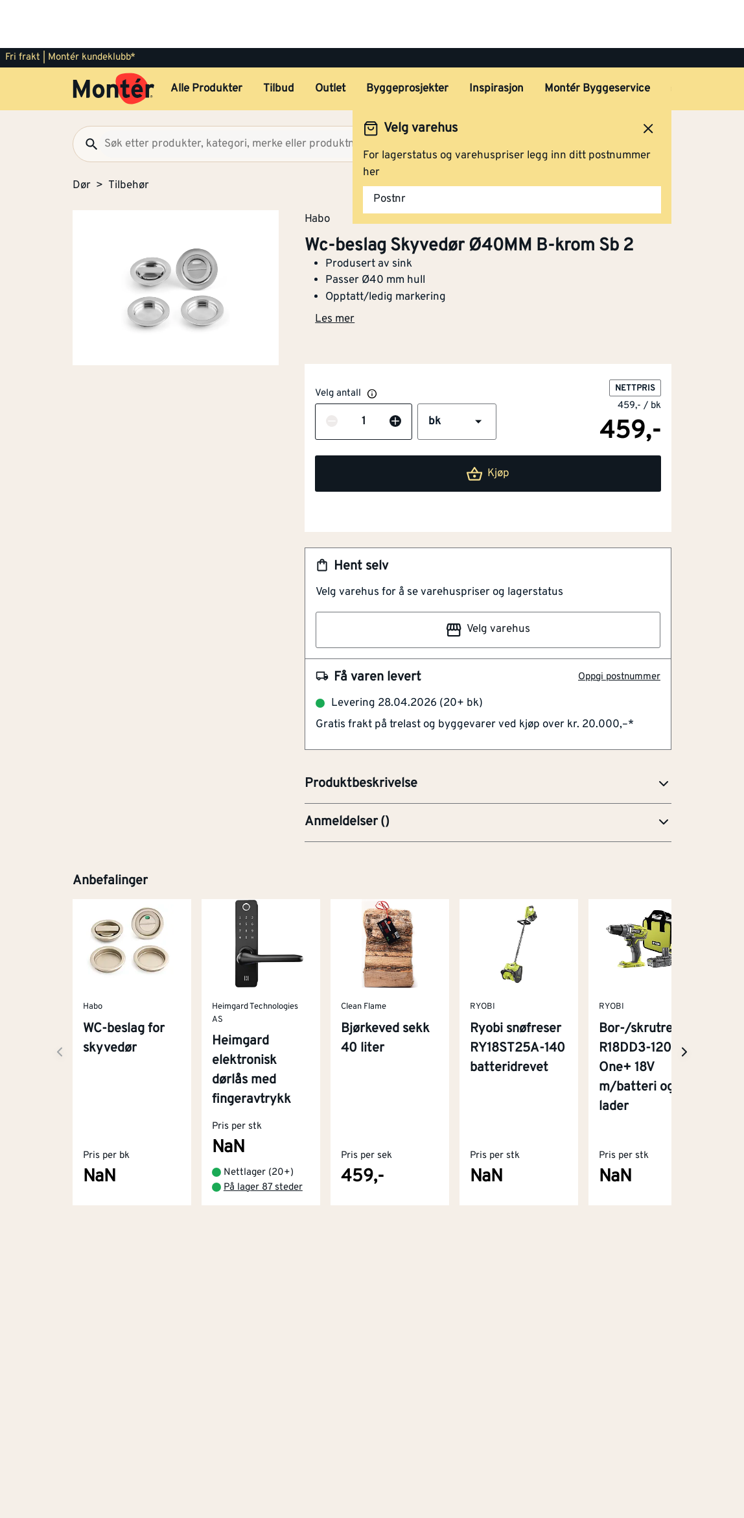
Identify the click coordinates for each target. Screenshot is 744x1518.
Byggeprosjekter (407, 41)
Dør (82, 137)
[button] (456, 373)
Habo (317, 170)
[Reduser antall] (332, 374)
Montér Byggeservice (597, 41)
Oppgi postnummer (619, 629)
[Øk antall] (395, 374)
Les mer (335, 271)
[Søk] (86, 96)
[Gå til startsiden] (114, 41)
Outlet (330, 41)
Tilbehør (128, 137)
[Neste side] (59, 1003)
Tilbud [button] (278, 41)
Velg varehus (488, 582)
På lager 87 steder (263, 1139)
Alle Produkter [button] (206, 41)
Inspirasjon (496, 41)
